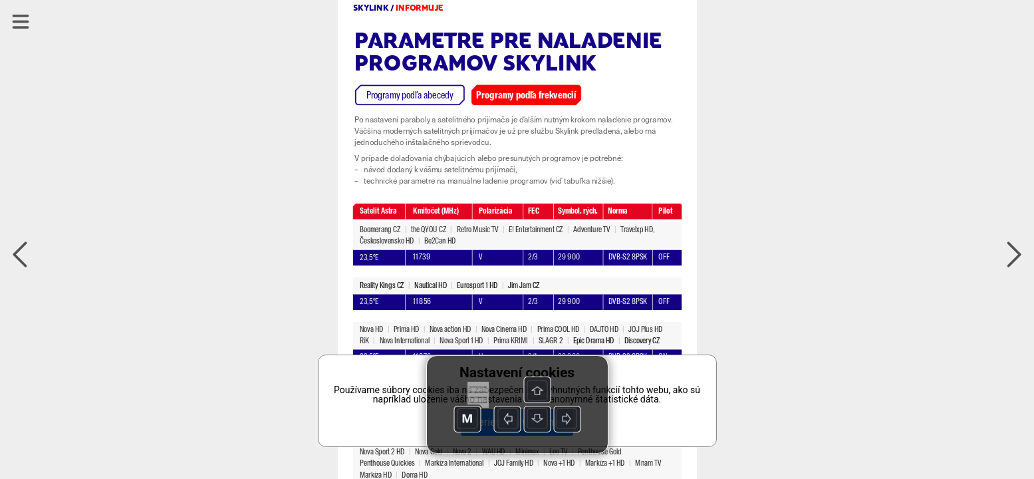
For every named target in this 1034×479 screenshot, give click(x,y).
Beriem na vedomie (516, 422)
